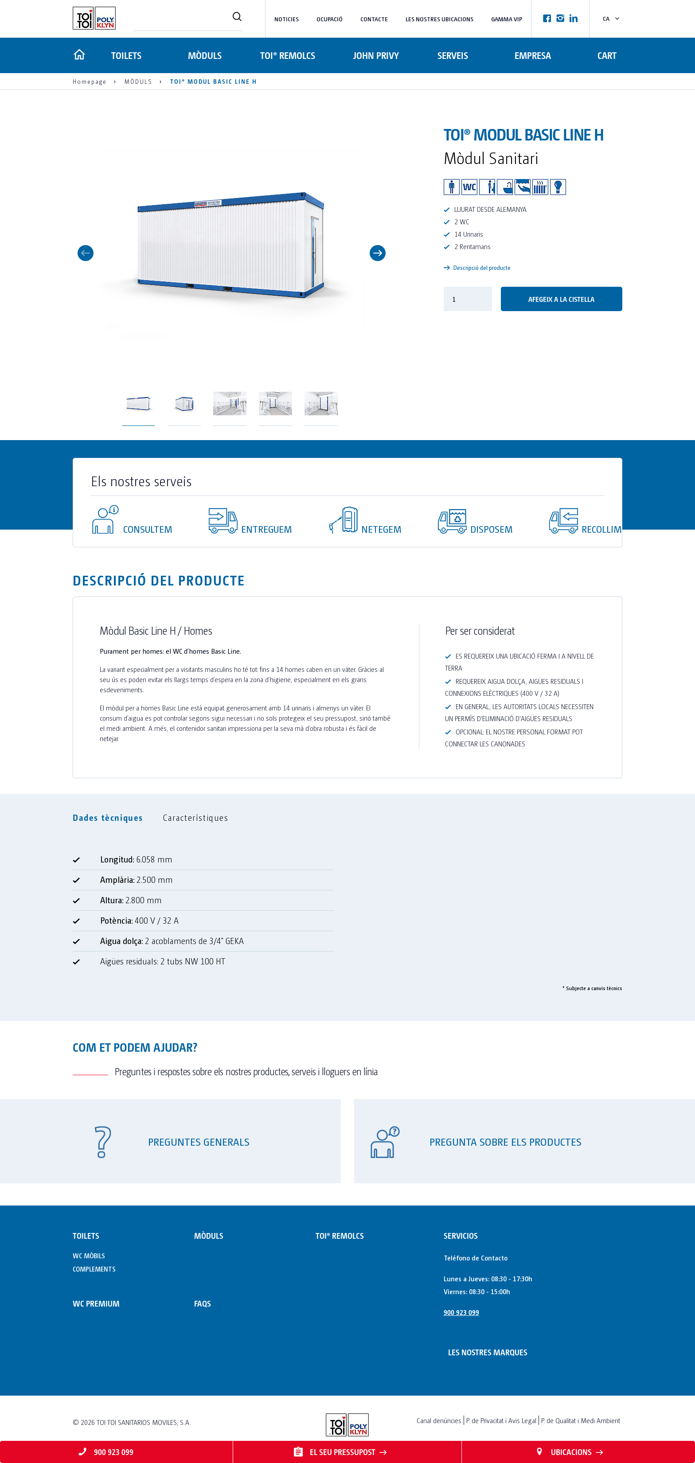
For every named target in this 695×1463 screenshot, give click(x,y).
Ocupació (329, 19)
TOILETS (125, 55)
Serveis (451, 55)
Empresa (532, 55)
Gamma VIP (506, 19)
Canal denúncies (439, 1420)
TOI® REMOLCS (286, 55)
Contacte (374, 19)
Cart (607, 55)
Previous (86, 253)
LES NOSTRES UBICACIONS (439, 19)
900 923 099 (461, 1312)
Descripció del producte (477, 267)
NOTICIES (286, 19)
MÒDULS (205, 55)
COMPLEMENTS (94, 1268)
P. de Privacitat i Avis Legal (501, 1420)
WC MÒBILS (89, 1255)
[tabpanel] (347, 914)
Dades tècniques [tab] (108, 817)
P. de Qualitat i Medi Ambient (580, 1420)
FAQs (202, 1303)
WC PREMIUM (96, 1303)
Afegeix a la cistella (561, 299)
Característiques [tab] (196, 817)
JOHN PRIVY (375, 55)
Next (378, 253)
